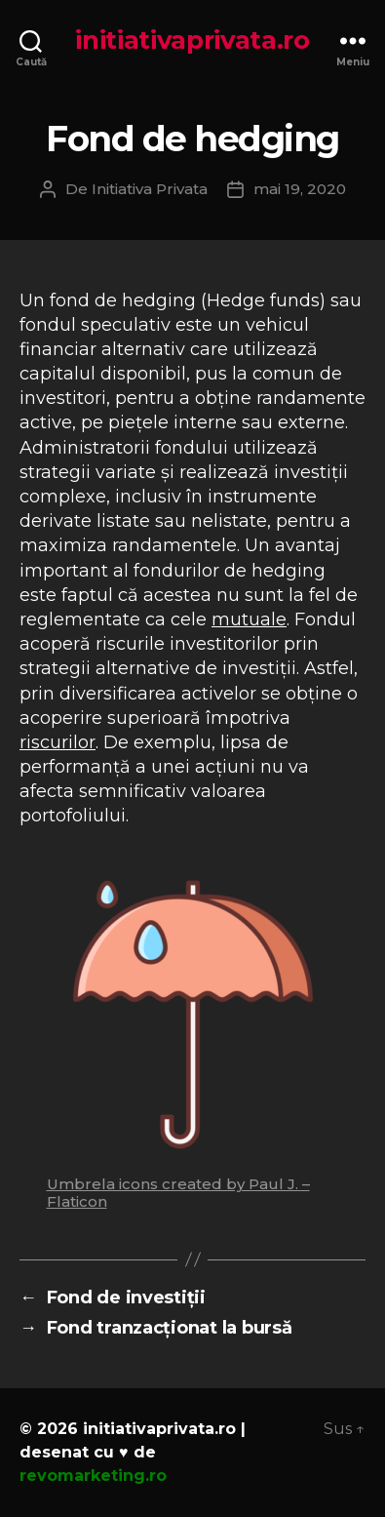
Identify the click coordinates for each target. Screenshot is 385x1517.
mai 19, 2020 (299, 189)
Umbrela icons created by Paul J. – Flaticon (178, 1193)
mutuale (249, 619)
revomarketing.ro (93, 1475)
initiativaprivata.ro (192, 40)
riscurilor (57, 742)
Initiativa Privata (150, 189)
